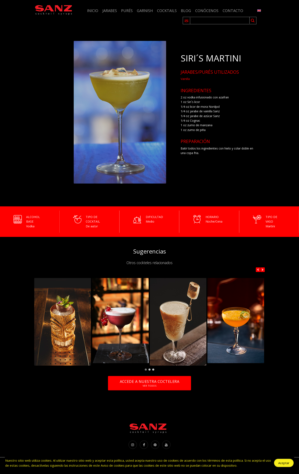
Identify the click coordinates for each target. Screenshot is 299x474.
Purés (127, 10)
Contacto (233, 10)
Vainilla (185, 79)
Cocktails (167, 10)
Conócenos (206, 10)
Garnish (145, 10)
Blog (186, 10)
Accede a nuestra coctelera (149, 383)
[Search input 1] (220, 20)
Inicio (92, 10)
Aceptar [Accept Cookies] (283, 464)
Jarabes (109, 10)
